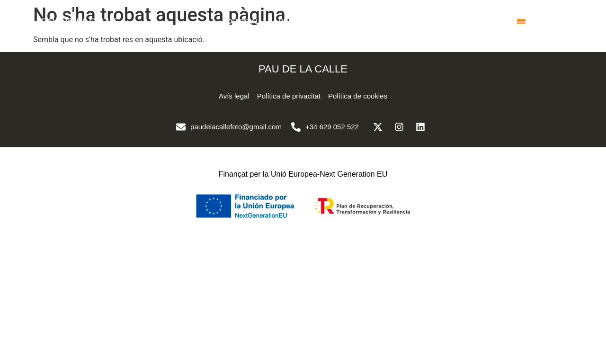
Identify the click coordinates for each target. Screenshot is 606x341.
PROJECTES (299, 21)
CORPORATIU (363, 21)
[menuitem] (521, 21)
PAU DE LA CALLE (79, 22)
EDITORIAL (240, 21)
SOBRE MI (423, 21)
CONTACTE (479, 21)
